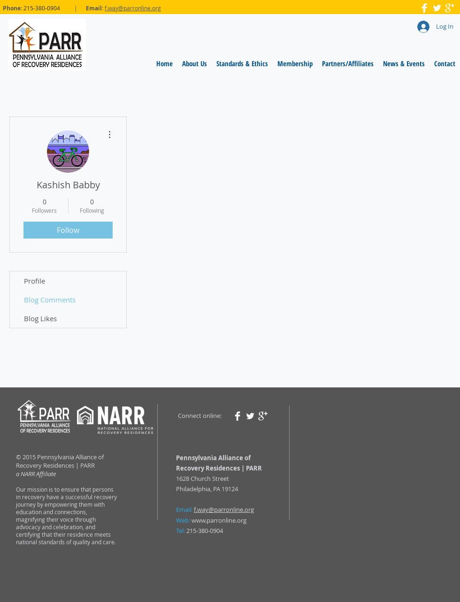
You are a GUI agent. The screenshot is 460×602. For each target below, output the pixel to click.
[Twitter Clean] (437, 8)
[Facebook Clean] (424, 8)
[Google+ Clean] (449, 8)
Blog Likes (40, 318)
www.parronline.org (219, 520)
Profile (34, 281)
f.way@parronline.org (133, 8)
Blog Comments (50, 299)
